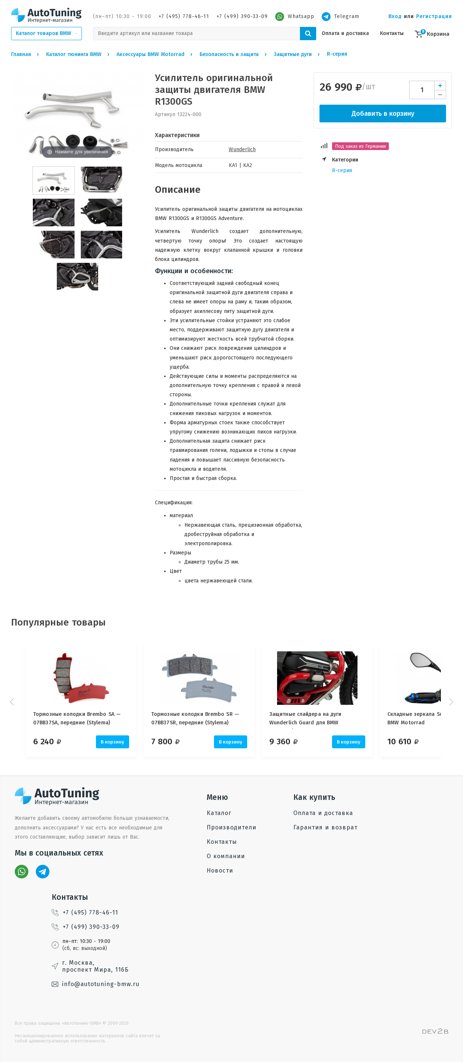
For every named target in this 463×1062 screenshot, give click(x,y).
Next (450, 701)
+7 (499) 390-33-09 (242, 16)
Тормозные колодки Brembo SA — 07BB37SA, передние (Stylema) (77, 718)
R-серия (342, 170)
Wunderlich (242, 149)
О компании (226, 856)
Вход (395, 16)
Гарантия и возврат (325, 827)
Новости (220, 870)
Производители (231, 827)
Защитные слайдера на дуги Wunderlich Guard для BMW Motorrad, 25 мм (313, 720)
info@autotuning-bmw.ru (95, 984)
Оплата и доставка (345, 33)
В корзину (112, 742)
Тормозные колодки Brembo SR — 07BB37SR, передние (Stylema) (199, 718)
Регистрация (434, 16)
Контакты (392, 33)
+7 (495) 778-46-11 (184, 16)
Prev (13, 701)
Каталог (219, 812)
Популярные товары (58, 622)
